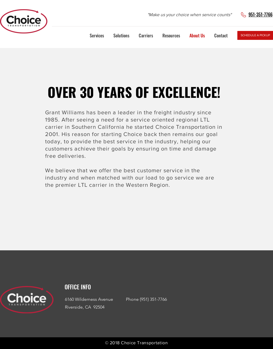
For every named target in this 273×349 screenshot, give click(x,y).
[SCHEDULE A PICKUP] (255, 35)
